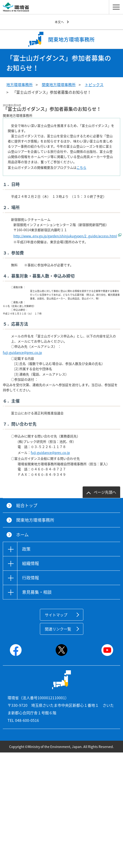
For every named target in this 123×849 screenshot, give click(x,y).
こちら (81, 167)
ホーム (22, 534)
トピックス (94, 84)
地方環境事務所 (19, 84)
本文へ (59, 22)
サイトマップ (56, 615)
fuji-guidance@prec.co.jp (22, 352)
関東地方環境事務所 (59, 84)
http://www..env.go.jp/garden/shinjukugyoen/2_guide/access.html (65, 236)
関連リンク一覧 (58, 629)
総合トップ (26, 505)
